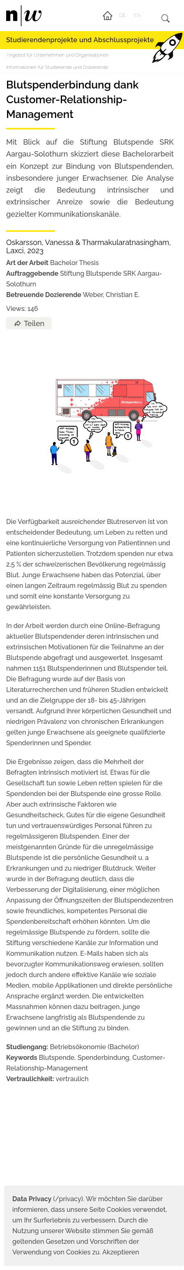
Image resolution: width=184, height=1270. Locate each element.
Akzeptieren (120, 1252)
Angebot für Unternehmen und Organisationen (57, 55)
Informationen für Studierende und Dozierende (57, 67)
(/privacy (46, 1199)
